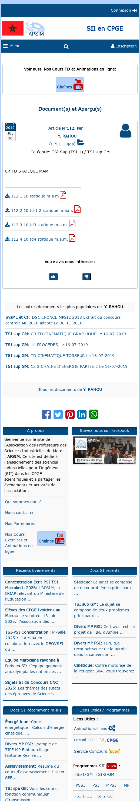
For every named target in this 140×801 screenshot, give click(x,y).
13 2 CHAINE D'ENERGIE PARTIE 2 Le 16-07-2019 (66, 366)
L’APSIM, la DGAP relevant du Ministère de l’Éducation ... (34, 590)
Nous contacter (19, 512)
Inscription (124, 46)
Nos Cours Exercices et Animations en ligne (35, 542)
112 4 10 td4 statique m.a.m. (40, 238)
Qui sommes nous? (23, 501)
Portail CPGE (96, 740)
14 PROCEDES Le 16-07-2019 (46, 344)
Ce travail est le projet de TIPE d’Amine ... (104, 629)
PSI (95, 785)
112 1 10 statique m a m (35, 195)
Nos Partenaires (20, 523)
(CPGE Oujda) (67, 139)
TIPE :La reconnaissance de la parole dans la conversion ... (100, 649)
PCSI (80, 785)
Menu (14, 46)
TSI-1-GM (83, 774)
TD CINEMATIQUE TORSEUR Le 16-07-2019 (60, 355)
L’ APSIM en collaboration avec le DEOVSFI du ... (35, 641)
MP (126, 785)
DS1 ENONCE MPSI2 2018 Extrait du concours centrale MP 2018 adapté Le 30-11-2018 (63, 320)
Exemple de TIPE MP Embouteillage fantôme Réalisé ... (31, 750)
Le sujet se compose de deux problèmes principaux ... (103, 588)
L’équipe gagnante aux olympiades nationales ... (34, 666)
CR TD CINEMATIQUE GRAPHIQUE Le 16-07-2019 (65, 333)
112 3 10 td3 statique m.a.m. (40, 224)
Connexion (124, 10)
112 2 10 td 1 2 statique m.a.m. (43, 209)
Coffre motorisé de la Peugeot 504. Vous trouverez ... (104, 671)
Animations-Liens (94, 728)
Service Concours (97, 752)
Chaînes (70, 84)
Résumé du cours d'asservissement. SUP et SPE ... (35, 772)
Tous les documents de (70, 389)
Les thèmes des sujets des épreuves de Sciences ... (32, 688)
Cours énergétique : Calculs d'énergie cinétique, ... (34, 727)
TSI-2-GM (105, 774)
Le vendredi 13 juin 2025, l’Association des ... (32, 616)
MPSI (111, 785)
